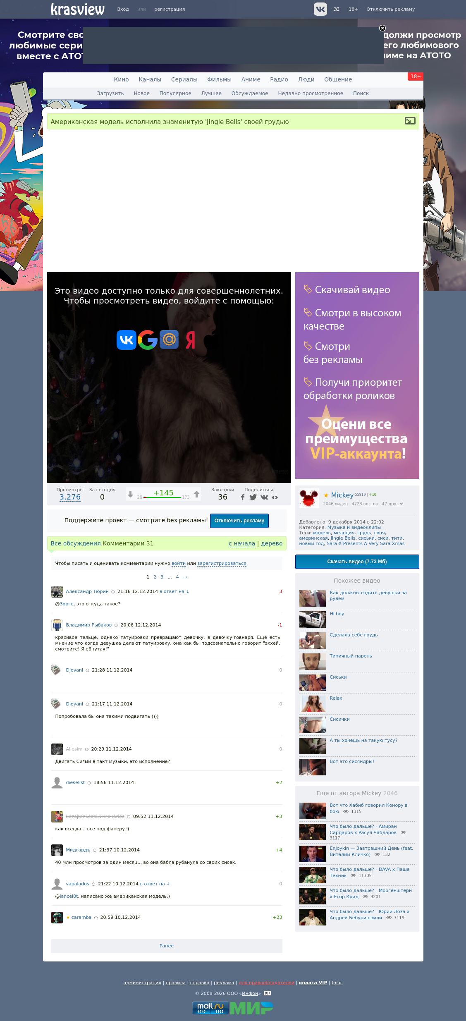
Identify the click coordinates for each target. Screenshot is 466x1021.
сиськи (366, 538)
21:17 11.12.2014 (112, 704)
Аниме (250, 79)
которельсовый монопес (95, 816)
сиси (383, 538)
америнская (313, 538)
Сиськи (338, 677)
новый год (311, 543)
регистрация (169, 9)
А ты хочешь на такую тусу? (364, 740)
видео (341, 504)
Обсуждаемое (250, 93)
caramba (79, 917)
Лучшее (211, 93)
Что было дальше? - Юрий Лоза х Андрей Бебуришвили (370, 915)
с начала (242, 543)
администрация (142, 982)
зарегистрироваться (221, 563)
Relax (336, 698)
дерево (272, 543)
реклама (224, 982)
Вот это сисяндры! (352, 761)
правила (176, 982)
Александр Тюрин (87, 591)
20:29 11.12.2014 (111, 749)
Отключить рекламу (390, 9)
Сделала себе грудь (354, 635)
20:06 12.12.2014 (140, 625)
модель (322, 533)
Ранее (167, 946)
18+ (353, 9)
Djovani (75, 670)
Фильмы (219, 79)
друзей (396, 504)
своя (379, 533)
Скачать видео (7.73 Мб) (357, 561)
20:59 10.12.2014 (120, 917)
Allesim (74, 749)
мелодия (344, 533)
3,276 (70, 497)
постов (370, 504)
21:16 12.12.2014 (137, 591)
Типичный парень (351, 656)
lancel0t (69, 896)
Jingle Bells (343, 538)
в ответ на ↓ (175, 591)
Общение (338, 79)
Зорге (67, 604)
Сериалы (184, 79)
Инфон (250, 993)
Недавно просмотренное (311, 93)
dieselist (75, 782)
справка (200, 982)
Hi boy (337, 614)
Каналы (150, 79)
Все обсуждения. (77, 543)
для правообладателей (266, 982)
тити (396, 538)
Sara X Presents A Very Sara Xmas (365, 543)
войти (179, 563)
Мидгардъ (78, 850)
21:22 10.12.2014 (118, 884)
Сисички (340, 719)
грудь (364, 533)
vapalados (77, 884)
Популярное (175, 93)
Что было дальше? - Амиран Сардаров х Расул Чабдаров (363, 829)
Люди (306, 79)
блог (337, 982)
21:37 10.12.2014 (119, 850)
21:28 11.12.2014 (112, 670)
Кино (121, 79)
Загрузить (110, 93)
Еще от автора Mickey (356, 793)
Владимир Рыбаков (89, 625)
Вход (123, 9)
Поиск (361, 93)
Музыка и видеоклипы (354, 527)
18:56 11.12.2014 (113, 782)
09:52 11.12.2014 (153, 816)
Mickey (338, 495)
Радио (279, 79)
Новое (141, 93)
